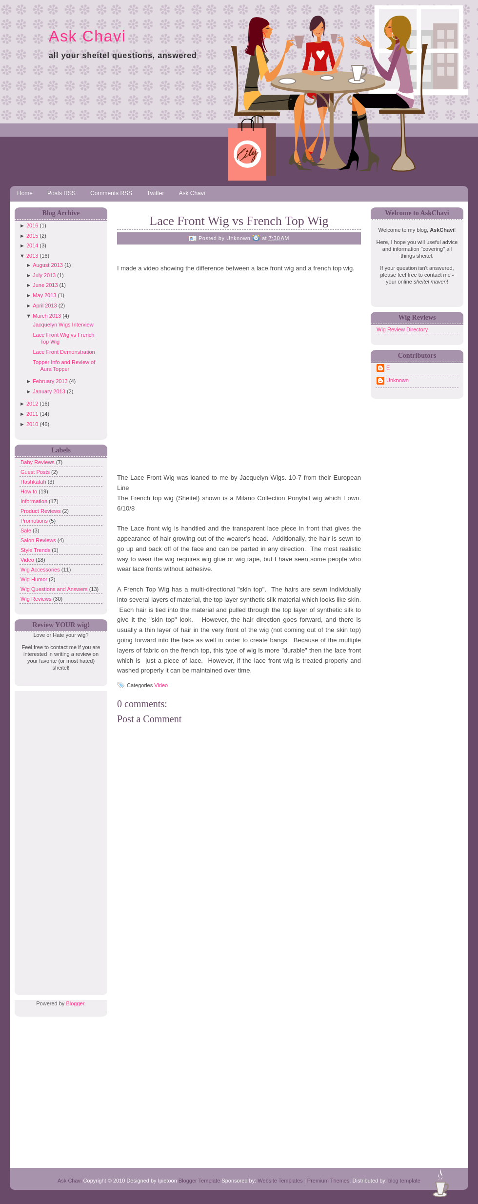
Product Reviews (41, 511)
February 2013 (50, 381)
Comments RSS (111, 193)
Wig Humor (34, 579)
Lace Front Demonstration (64, 352)
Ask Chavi (87, 36)
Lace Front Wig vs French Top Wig (238, 221)
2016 (32, 225)
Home (25, 193)
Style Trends (36, 550)
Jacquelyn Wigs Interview (63, 324)
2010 (32, 424)
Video (28, 560)
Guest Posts (35, 472)
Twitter (155, 193)
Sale (26, 530)
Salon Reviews (39, 540)
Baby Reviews (38, 462)
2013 (32, 256)
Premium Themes (328, 1181)
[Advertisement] (59, 837)
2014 (32, 245)
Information (34, 501)
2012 (32, 404)
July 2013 (44, 275)
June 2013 (45, 285)
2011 (32, 414)
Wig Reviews (36, 599)
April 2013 (45, 305)
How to (29, 491)
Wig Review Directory (402, 329)
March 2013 (47, 316)
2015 (32, 236)
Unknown (397, 380)
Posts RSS (61, 193)
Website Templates (280, 1181)
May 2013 (44, 295)
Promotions (34, 521)
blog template (404, 1181)
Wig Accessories (40, 569)
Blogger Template (199, 1181)
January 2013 (49, 391)
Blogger (75, 1003)
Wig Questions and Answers (54, 589)
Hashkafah (34, 482)
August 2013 (48, 265)
